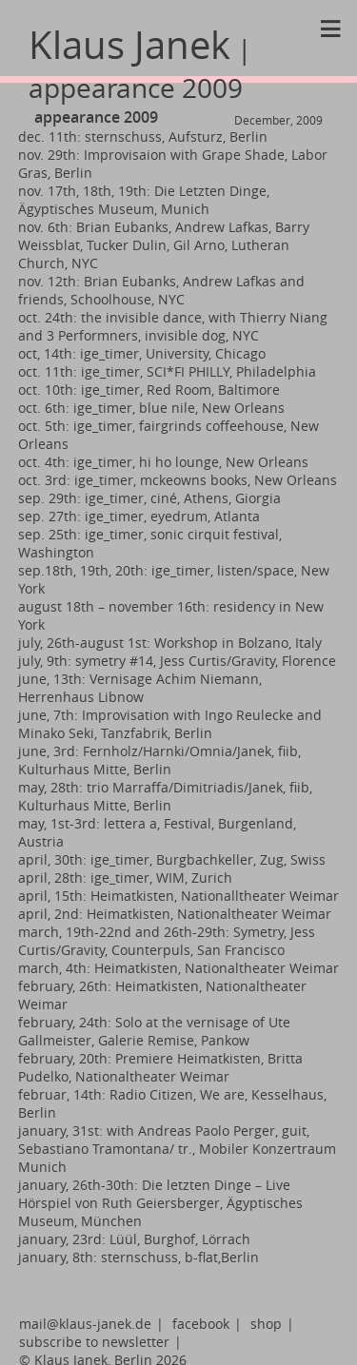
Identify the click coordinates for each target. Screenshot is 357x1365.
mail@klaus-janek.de (85, 1324)
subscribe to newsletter (94, 1342)
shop (266, 1324)
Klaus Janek (140, 62)
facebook (200, 1324)
